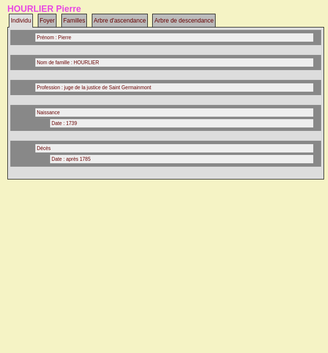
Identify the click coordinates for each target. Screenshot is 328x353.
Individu (21, 20)
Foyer (47, 20)
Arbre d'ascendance (120, 20)
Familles (74, 20)
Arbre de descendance (184, 20)
